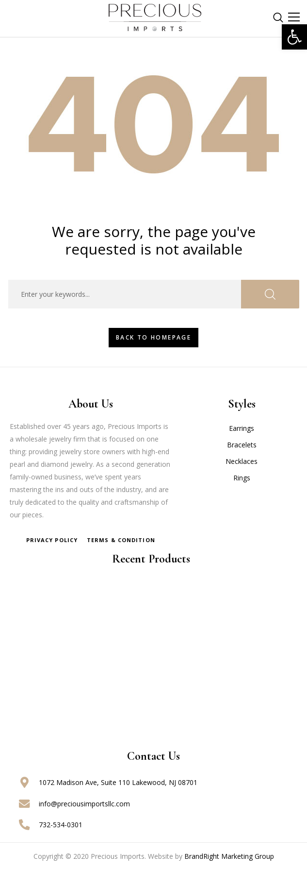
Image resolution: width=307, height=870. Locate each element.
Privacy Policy (52, 540)
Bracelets (242, 444)
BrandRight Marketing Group (229, 856)
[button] (294, 37)
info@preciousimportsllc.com (84, 803)
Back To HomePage (153, 337)
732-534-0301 (60, 824)
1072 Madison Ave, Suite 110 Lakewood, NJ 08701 (118, 782)
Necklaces (242, 461)
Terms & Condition (121, 540)
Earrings (241, 428)
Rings (241, 477)
